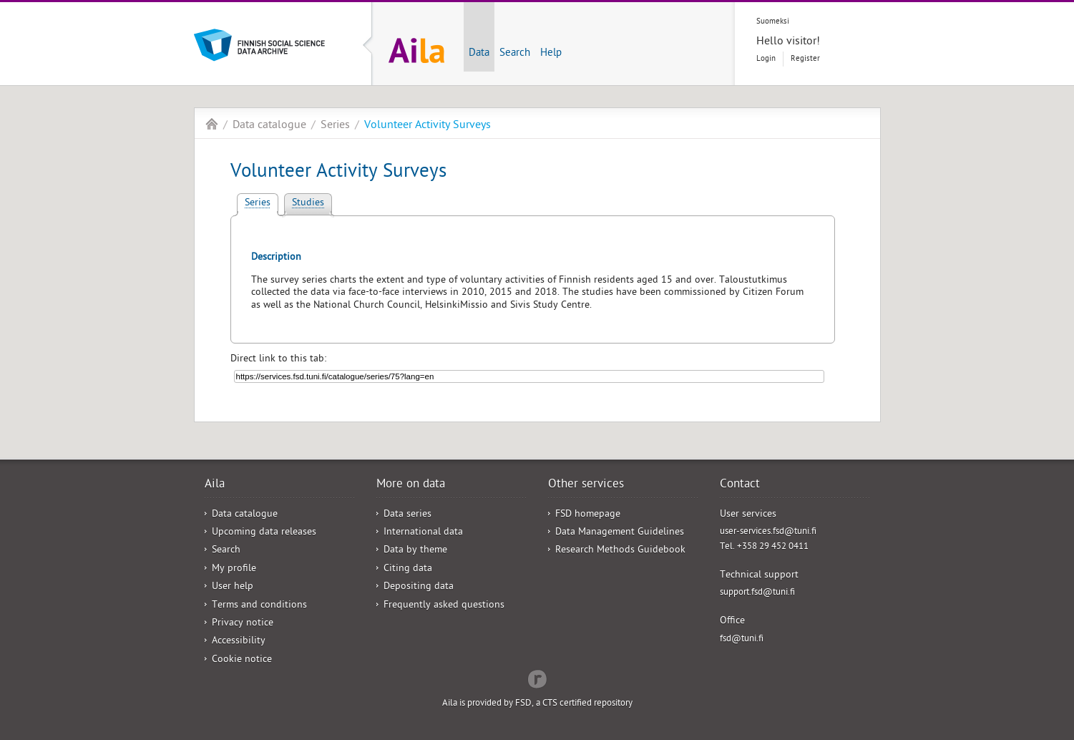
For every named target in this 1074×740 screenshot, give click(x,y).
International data (423, 533)
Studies (308, 204)
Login (766, 59)
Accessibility (238, 642)
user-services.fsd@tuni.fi (768, 532)
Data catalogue (269, 126)
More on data (410, 485)
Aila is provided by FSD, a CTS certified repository (537, 703)
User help (232, 587)
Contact (740, 485)
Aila (211, 124)
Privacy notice (242, 624)
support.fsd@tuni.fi (757, 593)
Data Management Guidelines (619, 533)
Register (805, 59)
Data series (407, 515)
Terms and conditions (259, 606)
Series (335, 126)
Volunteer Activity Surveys (427, 126)
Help (551, 53)
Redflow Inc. (537, 677)
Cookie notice (242, 660)
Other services (586, 485)
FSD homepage (587, 515)
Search (514, 53)
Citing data (408, 569)
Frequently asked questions (444, 606)
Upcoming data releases (264, 533)
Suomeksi (772, 22)
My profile (234, 569)
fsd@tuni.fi (741, 639)
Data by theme (415, 551)
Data (479, 53)
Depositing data (419, 587)
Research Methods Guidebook (620, 551)
